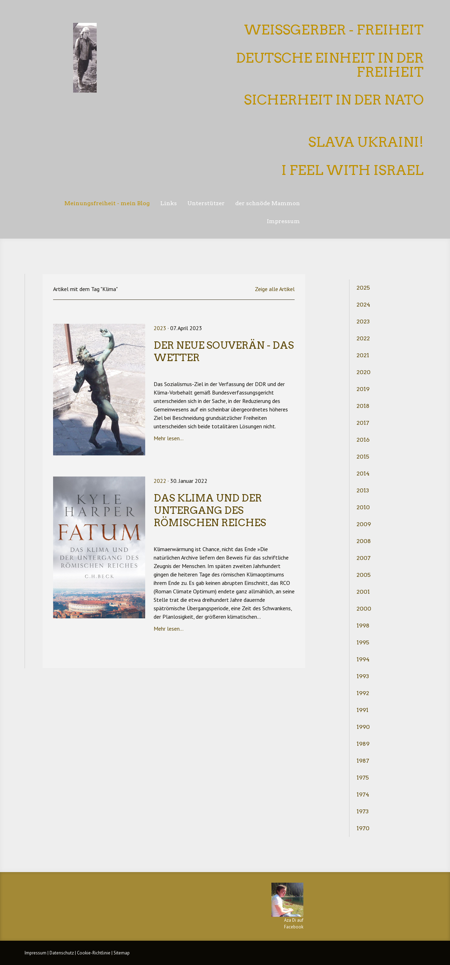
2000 (363, 608)
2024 (363, 304)
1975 (362, 777)
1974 (362, 794)
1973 (362, 811)
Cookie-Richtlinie (93, 953)
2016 (362, 439)
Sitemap (122, 953)
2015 (362, 456)
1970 (362, 828)
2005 (363, 575)
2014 (362, 473)
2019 (362, 389)
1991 (362, 710)
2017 (362, 423)
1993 (362, 676)
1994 (362, 659)
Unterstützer (206, 203)
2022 (363, 338)
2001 (363, 591)
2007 (363, 558)
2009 (363, 524)
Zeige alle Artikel (275, 288)
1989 (362, 743)
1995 (362, 642)
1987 (362, 760)
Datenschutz (62, 953)
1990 (363, 727)
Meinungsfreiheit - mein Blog (107, 203)
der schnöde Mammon (267, 203)
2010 (363, 507)
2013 (362, 490)
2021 (362, 355)
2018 (362, 406)
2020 (363, 372)
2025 (363, 287)
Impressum (283, 221)
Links (168, 203)
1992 (362, 693)
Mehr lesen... (169, 438)
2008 (363, 541)
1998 (362, 625)
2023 (363, 321)
